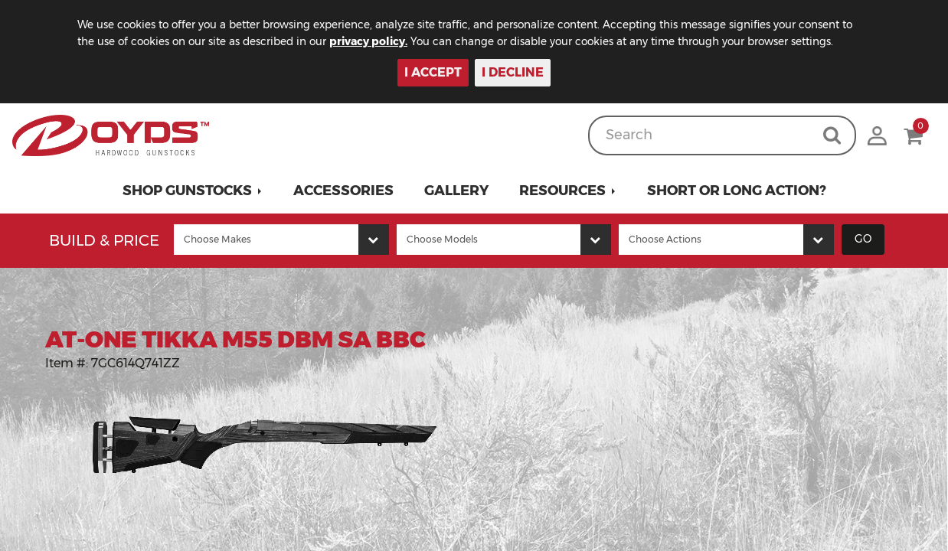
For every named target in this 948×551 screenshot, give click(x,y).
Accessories (343, 190)
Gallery (456, 190)
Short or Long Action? (736, 190)
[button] (192, 191)
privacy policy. (390, 41)
